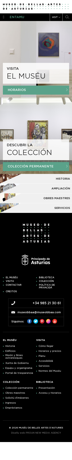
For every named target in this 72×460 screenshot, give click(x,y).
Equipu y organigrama (18, 368)
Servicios (44, 366)
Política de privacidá (47, 286)
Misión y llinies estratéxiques (14, 356)
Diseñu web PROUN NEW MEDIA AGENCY (36, 432)
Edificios (10, 351)
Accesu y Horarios (50, 393)
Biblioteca (46, 277)
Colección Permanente (38, 166)
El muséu (12, 277)
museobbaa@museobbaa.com (39, 312)
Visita (10, 281)
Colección (46, 281)
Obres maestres (15, 393)
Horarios (38, 90)
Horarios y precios (50, 351)
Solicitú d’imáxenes (17, 398)
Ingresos (10, 403)
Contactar (14, 285)
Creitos (11, 291)
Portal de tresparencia (19, 373)
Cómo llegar (46, 346)
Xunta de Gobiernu (17, 363)
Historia (10, 346)
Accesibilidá (46, 361)
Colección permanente (19, 388)
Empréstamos (13, 407)
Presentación (47, 388)
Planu (42, 356)
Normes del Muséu (50, 371)
